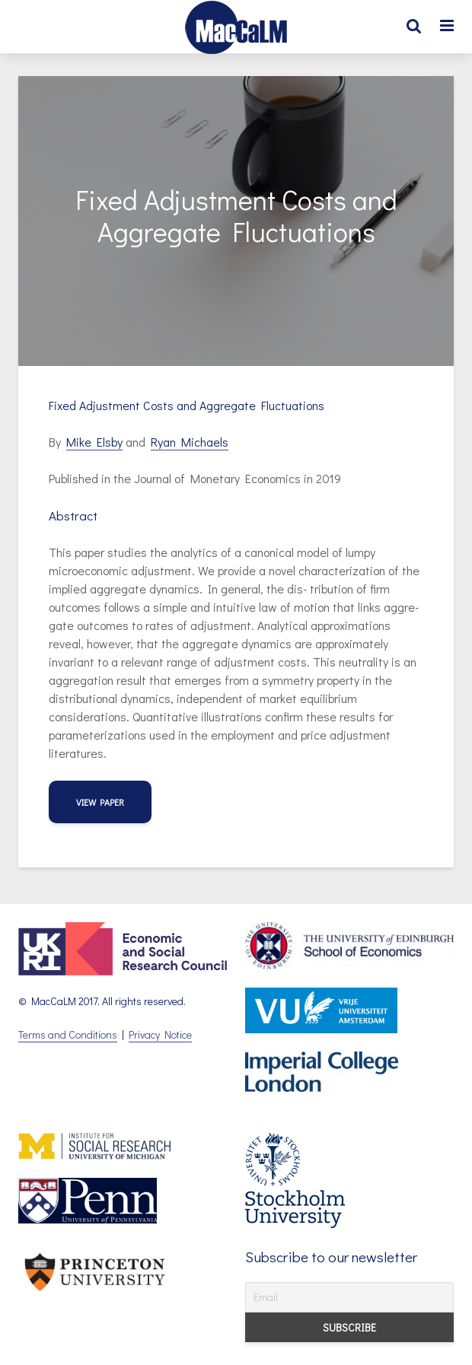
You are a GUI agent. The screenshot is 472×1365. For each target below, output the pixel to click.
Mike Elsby (94, 442)
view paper (100, 802)
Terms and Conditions (67, 1034)
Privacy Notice (160, 1034)
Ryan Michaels (189, 442)
